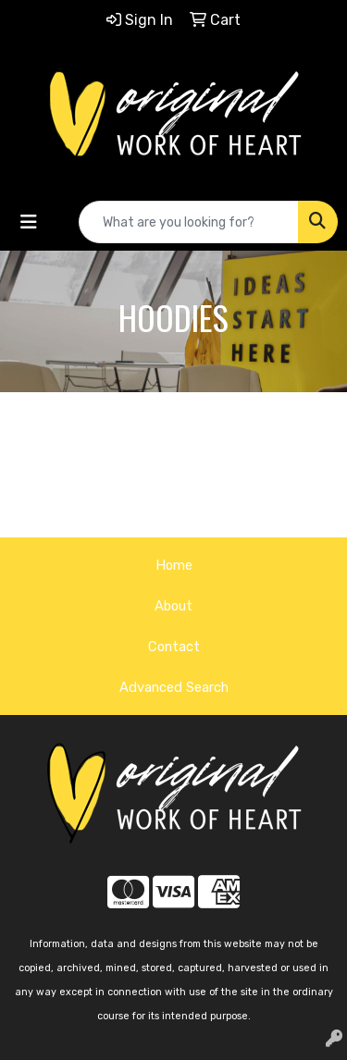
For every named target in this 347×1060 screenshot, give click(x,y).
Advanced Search (174, 687)
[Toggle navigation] (28, 222)
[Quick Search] (189, 222)
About (173, 606)
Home (173, 565)
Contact (174, 646)
